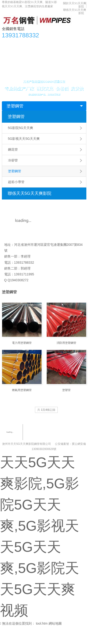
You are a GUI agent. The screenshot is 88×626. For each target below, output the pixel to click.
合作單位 (11, 62)
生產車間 (72, 52)
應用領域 (54, 52)
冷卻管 (13, 160)
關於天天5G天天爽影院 (40, 62)
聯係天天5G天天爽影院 (21, 71)
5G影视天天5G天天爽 (24, 139)
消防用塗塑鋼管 (66, 342)
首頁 (7, 43)
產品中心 (22, 43)
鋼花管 (13, 149)
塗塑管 (66, 390)
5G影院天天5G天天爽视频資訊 (56, 43)
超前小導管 (16, 182)
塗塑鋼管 (15, 106)
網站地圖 (55, 623)
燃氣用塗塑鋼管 (22, 390)
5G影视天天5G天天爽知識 (23, 52)
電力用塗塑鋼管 (22, 342)
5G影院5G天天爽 (20, 128)
